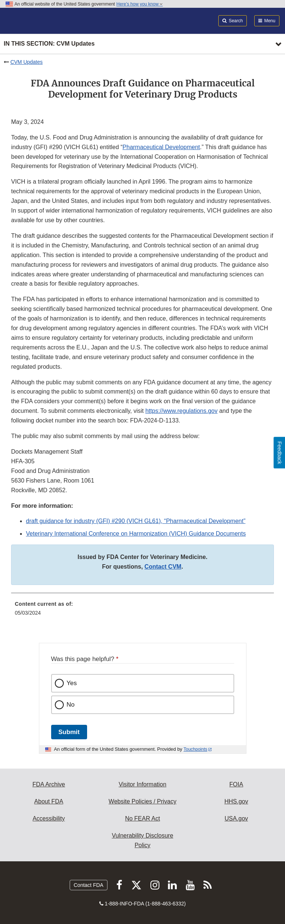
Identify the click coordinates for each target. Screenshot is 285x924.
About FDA (48, 801)
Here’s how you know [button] (139, 4)
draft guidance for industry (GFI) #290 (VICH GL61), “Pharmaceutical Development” (135, 521)
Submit (69, 732)
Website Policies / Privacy (142, 801)
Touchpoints (195, 749)
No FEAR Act (142, 818)
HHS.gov (236, 801)
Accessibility (49, 818)
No (71, 704)
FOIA (236, 784)
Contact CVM (163, 566)
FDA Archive (48, 784)
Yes (72, 683)
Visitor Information (142, 784)
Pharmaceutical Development (161, 147)
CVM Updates (26, 62)
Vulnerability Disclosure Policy (142, 840)
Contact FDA (88, 885)
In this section (49, 44)
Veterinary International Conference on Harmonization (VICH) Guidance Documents (136, 533)
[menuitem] (142, 611)
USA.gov (236, 818)
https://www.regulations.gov (181, 411)
